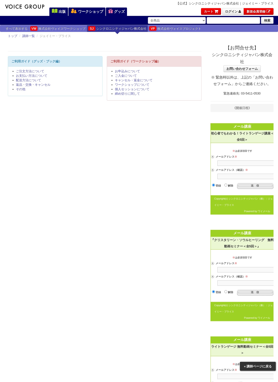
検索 (267, 20)
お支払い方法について (31, 75)
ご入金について (126, 75)
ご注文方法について (30, 71)
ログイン (233, 11)
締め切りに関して (127, 93)
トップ (12, 36)
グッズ (116, 11)
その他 (20, 89)
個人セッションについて (132, 89)
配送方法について (28, 80)
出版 (59, 11)
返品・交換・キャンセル (33, 84)
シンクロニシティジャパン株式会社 (117, 28)
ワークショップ (87, 11)
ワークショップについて (132, 84)
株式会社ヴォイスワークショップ (57, 28)
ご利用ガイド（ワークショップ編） (135, 61)
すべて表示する (17, 28)
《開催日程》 (242, 108)
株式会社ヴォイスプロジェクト (175, 28)
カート (211, 11)
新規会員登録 (259, 11)
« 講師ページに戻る (258, 366)
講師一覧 (28, 36)
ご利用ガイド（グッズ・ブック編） (36, 61)
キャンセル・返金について (134, 80)
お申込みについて (127, 71)
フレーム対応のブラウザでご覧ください (242, 166)
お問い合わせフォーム (242, 68)
